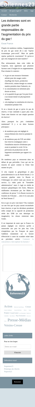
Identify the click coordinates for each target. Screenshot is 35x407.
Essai (3, 43)
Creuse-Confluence (8, 310)
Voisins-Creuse (13, 325)
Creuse (28, 307)
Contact (4, 15)
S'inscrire (17, 353)
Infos (26, 11)
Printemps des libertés (12, 369)
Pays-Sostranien (21, 316)
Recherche (13, 15)
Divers (25, 310)
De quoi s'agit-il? (15, 11)
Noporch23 (8, 372)
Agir (32, 11)
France (10, 43)
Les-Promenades (22, 313)
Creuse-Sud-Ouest (18, 310)
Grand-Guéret (14, 313)
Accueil (4, 11)
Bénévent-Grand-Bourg (19, 307)
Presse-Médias (19, 320)
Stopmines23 (8, 366)
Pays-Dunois (12, 315)
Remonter (17, 382)
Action (8, 306)
